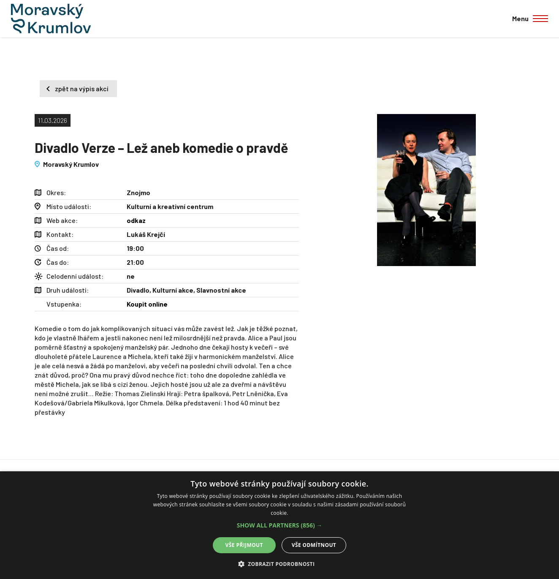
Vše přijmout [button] (244, 545)
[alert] (279, 525)
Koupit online (147, 304)
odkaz (136, 220)
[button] (280, 525)
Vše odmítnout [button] (314, 545)
